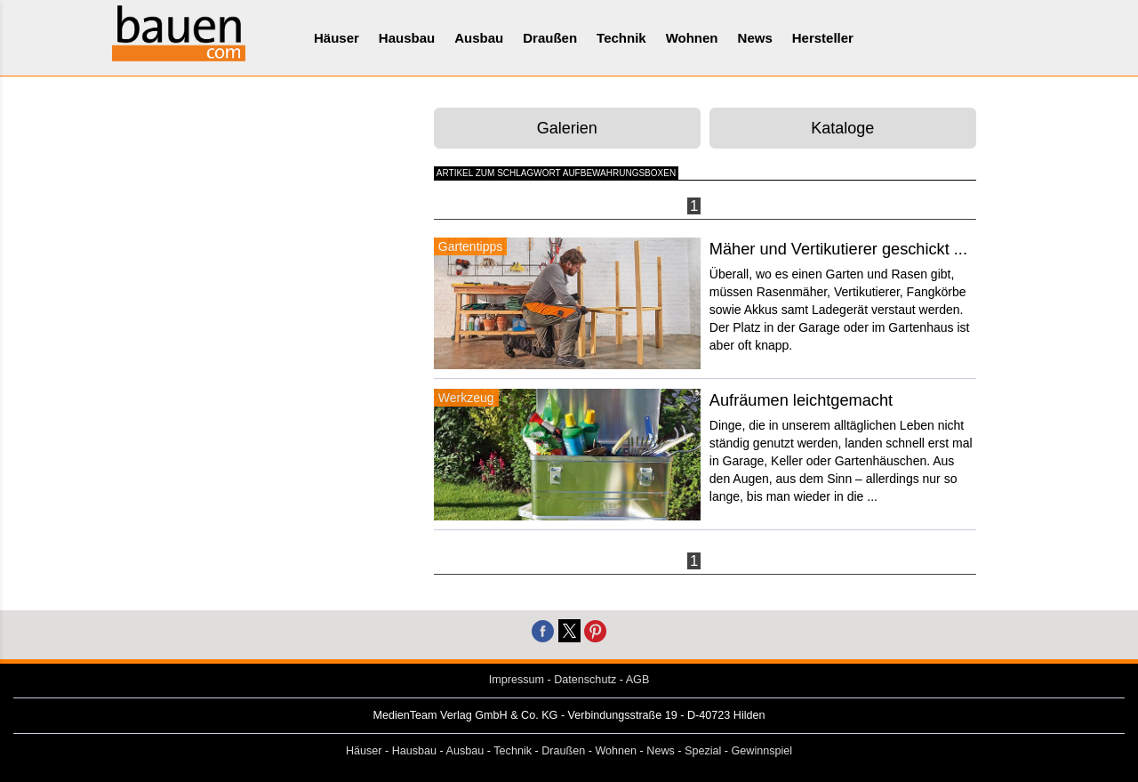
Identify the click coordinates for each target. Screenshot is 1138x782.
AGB (638, 679)
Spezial (703, 751)
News (755, 37)
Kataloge (842, 128)
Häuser (336, 37)
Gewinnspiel (762, 751)
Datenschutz (585, 679)
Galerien (567, 128)
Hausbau (407, 37)
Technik (621, 37)
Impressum (516, 679)
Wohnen (692, 37)
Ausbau (478, 37)
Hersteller (823, 37)
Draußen (550, 37)
